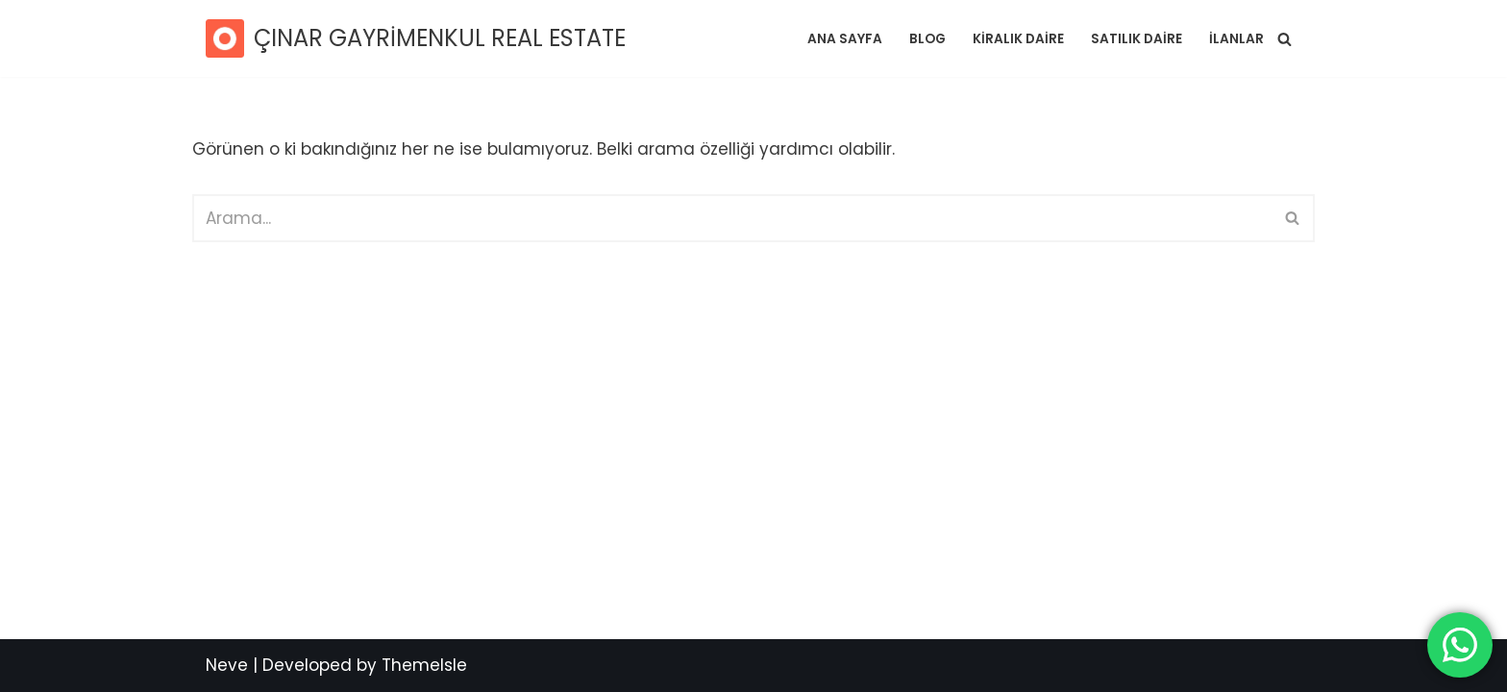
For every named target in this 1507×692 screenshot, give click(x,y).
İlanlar (1236, 39)
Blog (927, 39)
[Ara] (1284, 39)
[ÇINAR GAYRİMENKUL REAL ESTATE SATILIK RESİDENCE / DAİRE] (416, 38)
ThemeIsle (424, 665)
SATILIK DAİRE (1136, 39)
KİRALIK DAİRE (1018, 39)
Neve (227, 665)
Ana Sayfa (844, 39)
